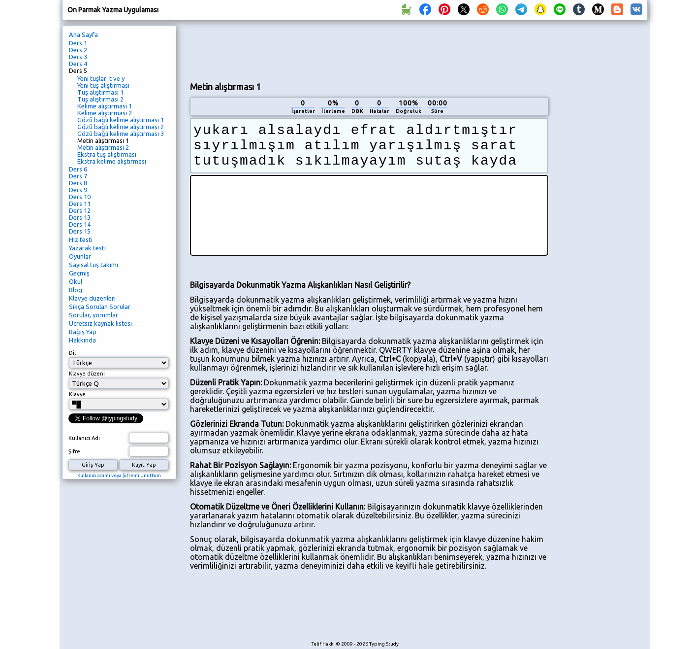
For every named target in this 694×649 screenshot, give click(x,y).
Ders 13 (80, 217)
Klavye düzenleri (92, 298)
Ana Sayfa (83, 34)
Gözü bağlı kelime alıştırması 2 (120, 126)
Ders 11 (80, 203)
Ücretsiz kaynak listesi (100, 323)
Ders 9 (78, 189)
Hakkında (82, 340)
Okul (75, 281)
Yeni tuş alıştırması (103, 85)
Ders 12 (80, 210)
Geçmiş (79, 273)
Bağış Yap (82, 331)
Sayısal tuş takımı (93, 264)
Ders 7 (78, 175)
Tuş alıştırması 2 (100, 99)
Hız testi (81, 239)
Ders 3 (78, 56)
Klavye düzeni (87, 373)
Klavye (77, 394)
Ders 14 (80, 224)
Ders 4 (78, 63)
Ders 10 (80, 196)
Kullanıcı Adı (84, 438)
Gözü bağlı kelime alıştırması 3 (120, 133)
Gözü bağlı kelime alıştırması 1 (120, 119)
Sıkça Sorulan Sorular (99, 306)
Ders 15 (80, 231)
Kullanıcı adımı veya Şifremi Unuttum (119, 475)
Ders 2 (78, 49)
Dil (72, 353)
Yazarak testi (87, 247)
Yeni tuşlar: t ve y (101, 78)
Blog (75, 289)
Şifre (74, 451)
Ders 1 (78, 42)
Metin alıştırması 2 (103, 147)
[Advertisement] (369, 50)
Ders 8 (78, 182)
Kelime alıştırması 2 (104, 112)
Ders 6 (78, 169)
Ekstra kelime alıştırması (111, 161)
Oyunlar (80, 256)
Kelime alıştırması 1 (104, 105)
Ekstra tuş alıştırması (106, 154)
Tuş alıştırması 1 (100, 92)
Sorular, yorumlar (93, 314)
